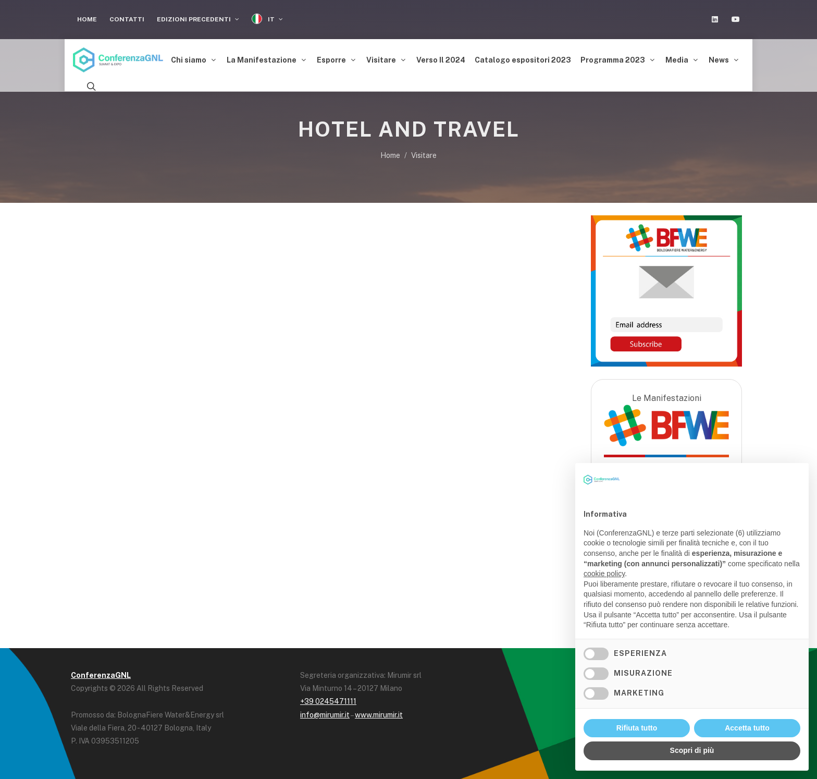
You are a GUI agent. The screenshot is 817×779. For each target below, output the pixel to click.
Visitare (424, 153)
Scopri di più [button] (692, 750)
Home (87, 19)
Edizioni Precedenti (198, 19)
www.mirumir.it (379, 712)
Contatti (126, 19)
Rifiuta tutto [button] (637, 728)
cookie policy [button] (604, 573)
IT (267, 19)
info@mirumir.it (325, 712)
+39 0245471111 (328, 699)
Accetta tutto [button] (747, 728)
